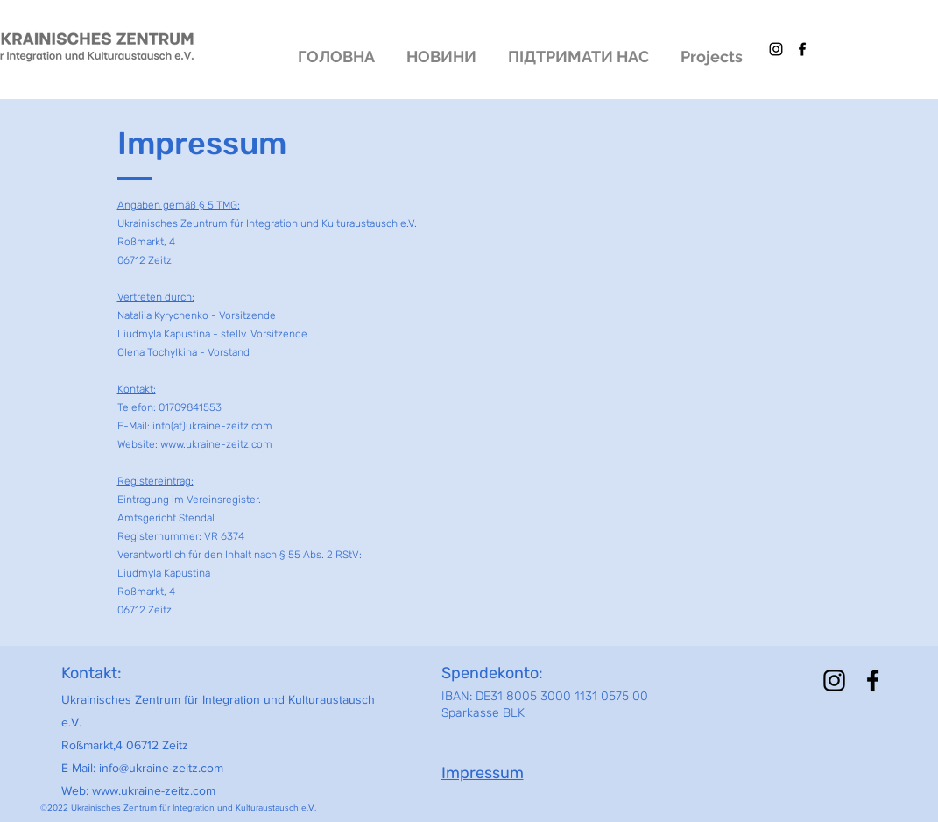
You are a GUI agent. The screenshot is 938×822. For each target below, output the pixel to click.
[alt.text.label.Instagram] (776, 49)
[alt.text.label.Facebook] (802, 49)
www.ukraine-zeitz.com (153, 790)
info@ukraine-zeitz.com (161, 768)
